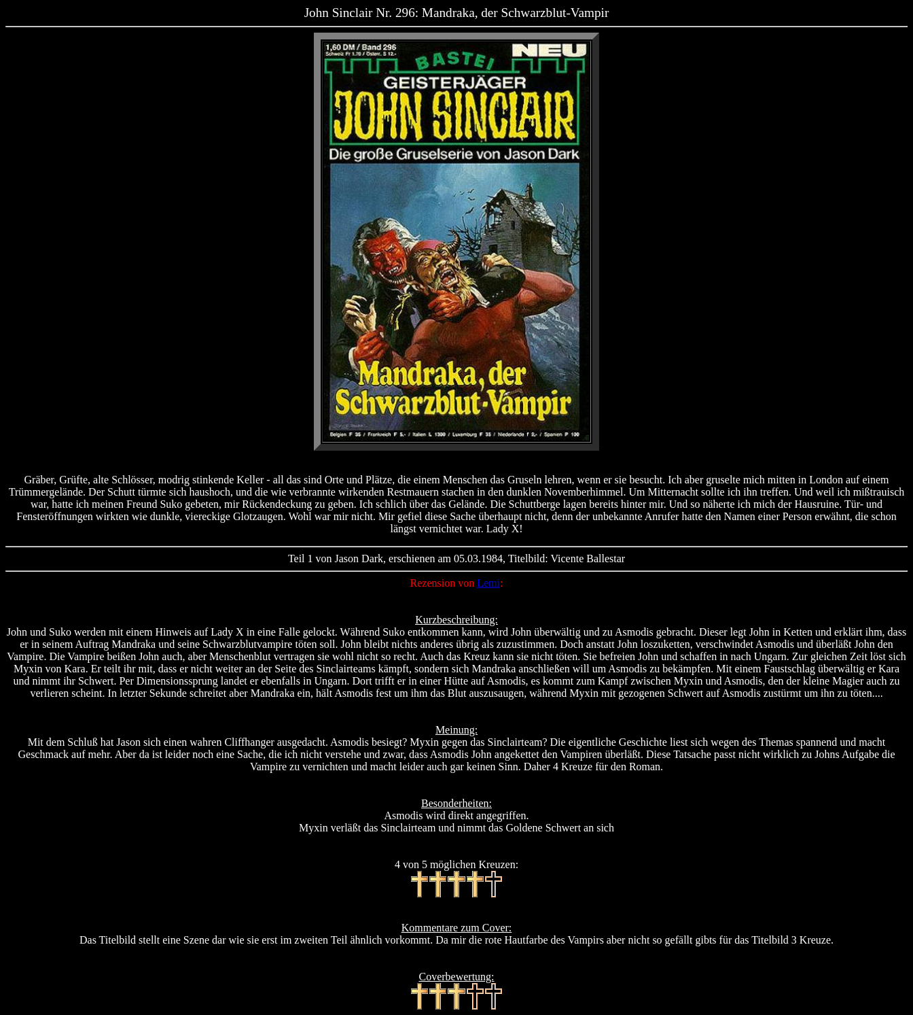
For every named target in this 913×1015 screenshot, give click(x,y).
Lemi (488, 583)
